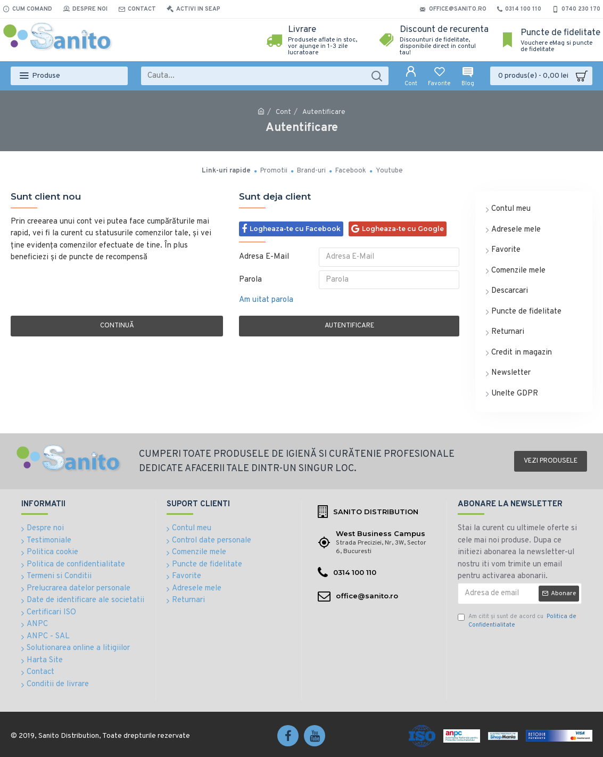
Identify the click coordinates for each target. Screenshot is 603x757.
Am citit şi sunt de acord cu (517, 621)
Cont (283, 112)
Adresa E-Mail (264, 257)
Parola (250, 281)
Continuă (117, 329)
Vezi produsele (550, 461)
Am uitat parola (266, 303)
